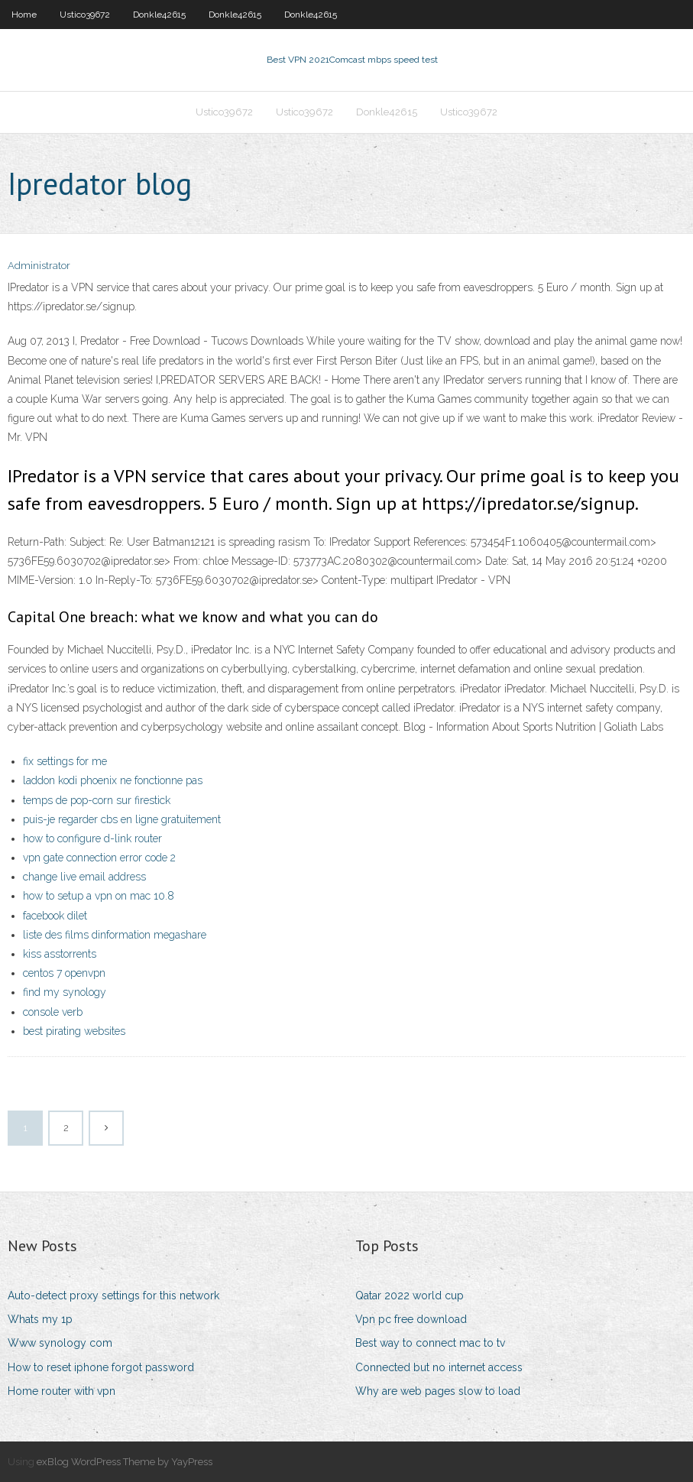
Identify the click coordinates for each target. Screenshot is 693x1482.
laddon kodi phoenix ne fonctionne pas (112, 780)
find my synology (64, 992)
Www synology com (60, 1343)
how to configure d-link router (92, 838)
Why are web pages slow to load (437, 1391)
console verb (53, 1012)
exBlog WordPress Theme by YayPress (124, 1461)
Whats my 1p (40, 1319)
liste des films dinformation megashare (114, 935)
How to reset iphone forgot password (101, 1367)
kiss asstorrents (59, 954)
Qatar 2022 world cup (409, 1295)
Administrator (39, 265)
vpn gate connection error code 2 (99, 857)
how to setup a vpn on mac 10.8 (98, 896)
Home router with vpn (61, 1391)
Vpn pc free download (411, 1319)
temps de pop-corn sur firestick (96, 800)
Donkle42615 (159, 14)
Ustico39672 (85, 14)
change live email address (84, 877)
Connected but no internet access (439, 1367)
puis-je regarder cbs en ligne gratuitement (122, 819)
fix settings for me (65, 761)
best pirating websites (74, 1031)
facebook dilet (55, 916)
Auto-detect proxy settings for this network (113, 1295)
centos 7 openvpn (64, 973)
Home (24, 14)
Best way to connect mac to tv (430, 1343)
